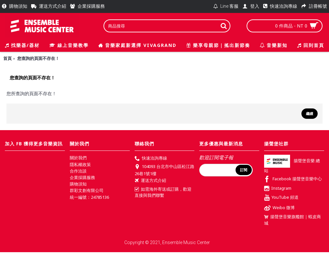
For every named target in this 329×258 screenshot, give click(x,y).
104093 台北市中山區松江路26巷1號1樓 (164, 169)
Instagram (277, 188)
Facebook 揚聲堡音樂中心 (293, 179)
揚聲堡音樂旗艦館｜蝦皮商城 (292, 220)
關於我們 (78, 158)
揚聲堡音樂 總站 (292, 166)
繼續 (309, 114)
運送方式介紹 (150, 181)
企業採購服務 (82, 177)
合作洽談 (78, 171)
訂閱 (243, 170)
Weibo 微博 (279, 208)
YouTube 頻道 (281, 198)
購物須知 (78, 184)
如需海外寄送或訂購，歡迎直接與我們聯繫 (163, 192)
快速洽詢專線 (151, 158)
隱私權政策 (80, 164)
